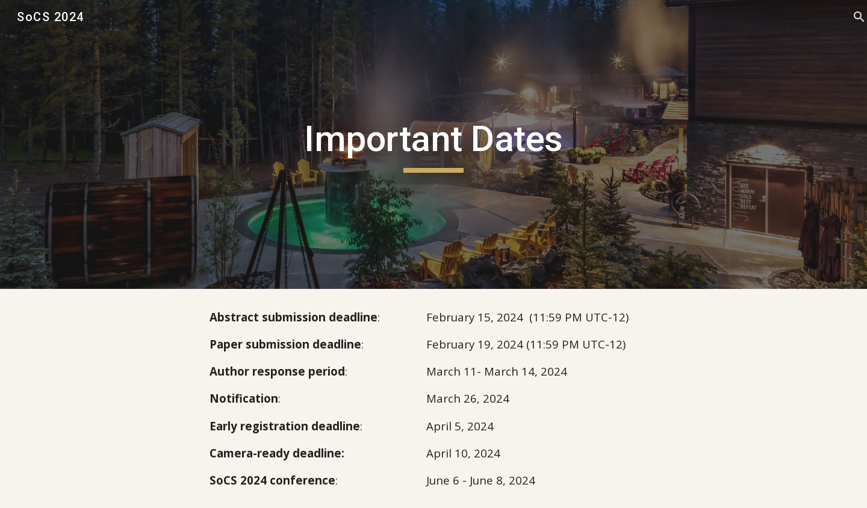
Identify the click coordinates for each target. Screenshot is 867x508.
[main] (433, 144)
